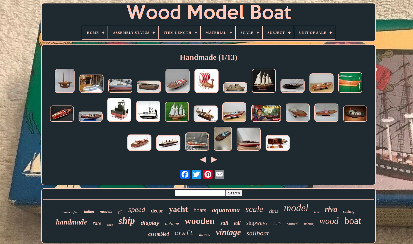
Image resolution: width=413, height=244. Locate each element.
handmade (71, 222)
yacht (178, 209)
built (277, 224)
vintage (228, 232)
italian (89, 211)
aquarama (226, 210)
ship (126, 221)
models (106, 211)
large (110, 224)
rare (97, 223)
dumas (204, 235)
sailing (348, 211)
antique (172, 223)
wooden (200, 221)
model (296, 208)
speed (136, 209)
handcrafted (70, 212)
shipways (257, 223)
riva (331, 209)
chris (273, 211)
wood (328, 221)
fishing (308, 224)
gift (120, 212)
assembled (158, 234)
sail (224, 223)
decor (157, 211)
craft (184, 233)
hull (316, 212)
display (150, 223)
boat (352, 220)
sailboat (258, 233)
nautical (292, 224)
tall (237, 223)
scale (254, 209)
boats (200, 210)
